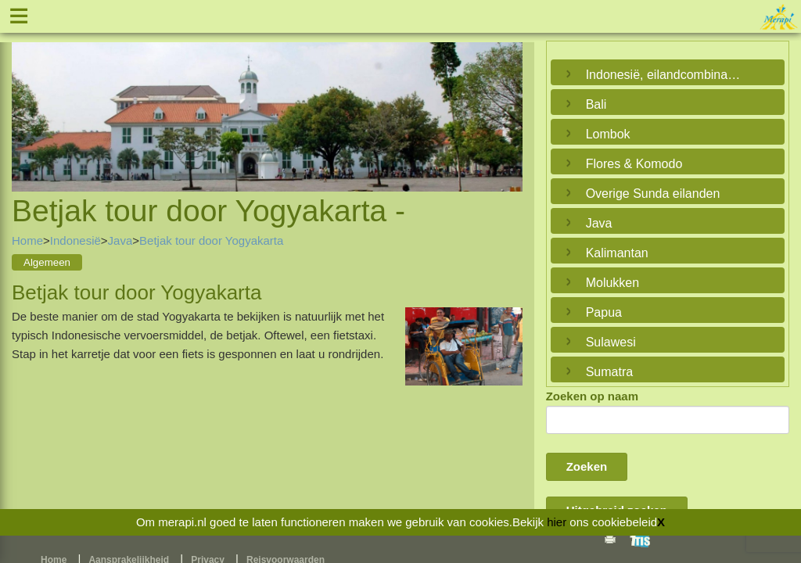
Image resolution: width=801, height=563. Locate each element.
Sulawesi (611, 342)
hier (556, 522)
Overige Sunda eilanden (653, 193)
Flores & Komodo (634, 163)
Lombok (608, 134)
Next (507, 99)
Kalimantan (617, 253)
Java (120, 240)
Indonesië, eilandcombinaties (664, 74)
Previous (27, 99)
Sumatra (609, 371)
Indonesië (75, 240)
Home (27, 240)
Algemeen (46, 262)
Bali (596, 104)
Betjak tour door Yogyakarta (211, 240)
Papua (604, 312)
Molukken (612, 282)
